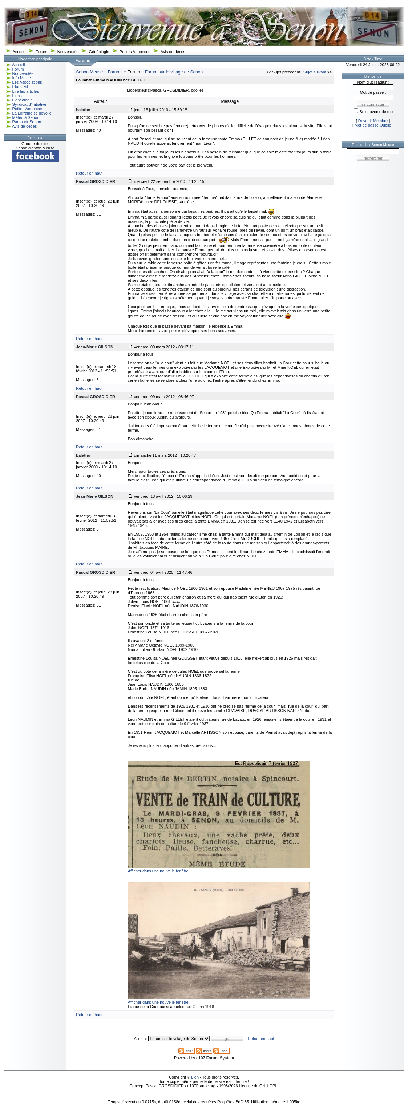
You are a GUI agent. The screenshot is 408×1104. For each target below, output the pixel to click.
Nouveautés (68, 51)
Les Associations (27, 82)
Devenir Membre (373, 121)
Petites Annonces (135, 51)
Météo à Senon (26, 117)
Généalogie (99, 51)
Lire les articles (25, 91)
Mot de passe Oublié (373, 125)
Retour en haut (89, 173)
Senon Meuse (89, 72)
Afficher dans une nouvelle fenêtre (158, 871)
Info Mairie (21, 78)
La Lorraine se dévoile (32, 113)
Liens (17, 95)
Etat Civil (20, 86)
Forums (115, 72)
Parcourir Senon (26, 122)
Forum (41, 51)
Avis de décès (173, 51)
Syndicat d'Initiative (29, 104)
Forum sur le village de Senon (174, 72)
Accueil (19, 51)
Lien (195, 1077)
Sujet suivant (314, 72)
